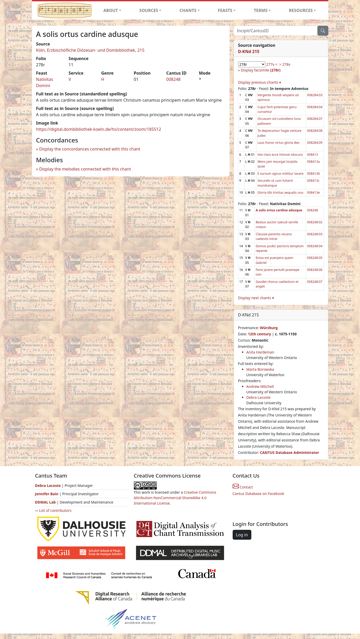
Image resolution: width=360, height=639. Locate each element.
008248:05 (314, 258)
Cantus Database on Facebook (258, 493)
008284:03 (314, 95)
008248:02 (314, 222)
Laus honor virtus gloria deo (278, 142)
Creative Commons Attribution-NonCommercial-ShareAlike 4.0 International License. (175, 498)
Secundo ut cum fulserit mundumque (275, 182)
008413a (313, 161)
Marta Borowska (260, 369)
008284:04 (314, 107)
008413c (313, 180)
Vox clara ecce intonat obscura (280, 154)
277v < (271, 64)
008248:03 (314, 234)
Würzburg (269, 327)
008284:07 (314, 118)
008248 (173, 79)
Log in (242, 535)
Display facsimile (260, 70)
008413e (313, 192)
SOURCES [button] (148, 10)
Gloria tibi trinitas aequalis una (280, 192)
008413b (313, 173)
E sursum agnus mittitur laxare (280, 173)
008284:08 (314, 130)
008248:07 (314, 281)
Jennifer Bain (47, 493)
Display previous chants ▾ (259, 82)
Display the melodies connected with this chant (85, 169)
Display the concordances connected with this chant (89, 149)
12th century (259, 333)
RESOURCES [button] (301, 10)
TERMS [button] (260, 10)
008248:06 (314, 270)
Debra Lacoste (258, 397)
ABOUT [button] (110, 10)
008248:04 (314, 246)
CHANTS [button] (188, 10)
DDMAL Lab (45, 502)
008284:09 (314, 142)
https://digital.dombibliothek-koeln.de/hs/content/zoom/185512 (98, 129)
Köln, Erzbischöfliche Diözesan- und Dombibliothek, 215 (90, 50)
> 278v (284, 64)
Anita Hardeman (260, 352)
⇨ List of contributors (53, 510)
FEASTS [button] (225, 10)
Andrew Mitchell (260, 386)
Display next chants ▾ (256, 297)
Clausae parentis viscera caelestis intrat (274, 236)
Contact (243, 487)
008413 (312, 154)
